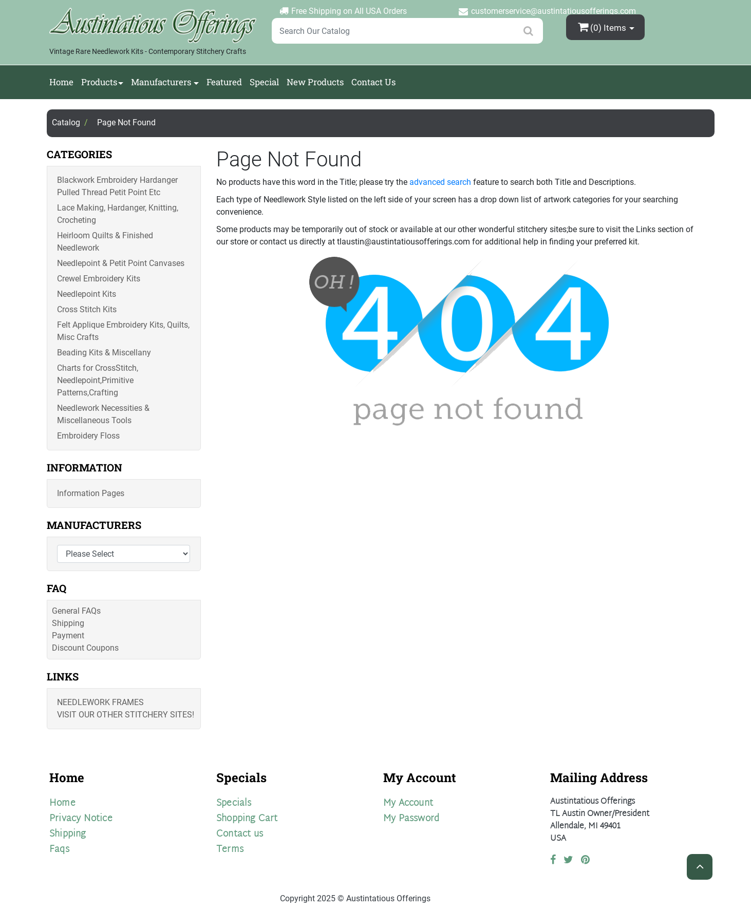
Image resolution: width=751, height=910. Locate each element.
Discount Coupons (85, 648)
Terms (229, 849)
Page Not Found (126, 122)
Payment (68, 635)
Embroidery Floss (88, 436)
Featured (224, 82)
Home (61, 82)
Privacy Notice (80, 818)
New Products (315, 82)
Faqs (59, 849)
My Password (411, 818)
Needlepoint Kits (86, 294)
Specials (234, 803)
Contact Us (373, 82)
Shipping (68, 623)
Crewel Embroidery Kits (98, 278)
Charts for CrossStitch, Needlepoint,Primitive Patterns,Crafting (97, 380)
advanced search (440, 182)
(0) (603, 27)
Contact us (239, 834)
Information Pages (90, 493)
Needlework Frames (100, 702)
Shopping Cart (247, 818)
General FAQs (76, 611)
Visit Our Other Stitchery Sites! (125, 714)
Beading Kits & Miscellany (104, 352)
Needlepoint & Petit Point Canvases (120, 263)
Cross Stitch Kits (87, 309)
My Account (408, 803)
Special (264, 82)
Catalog (66, 122)
